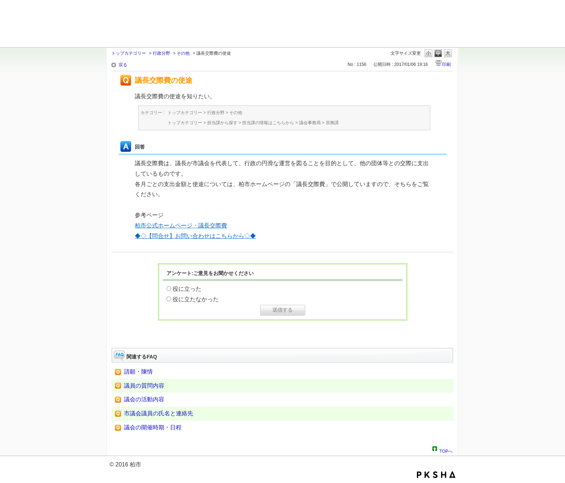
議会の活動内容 (144, 399)
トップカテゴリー (128, 53)
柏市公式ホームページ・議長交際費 (181, 225)
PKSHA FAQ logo (436, 474)
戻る (123, 64)
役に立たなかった (196, 299)
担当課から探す (222, 122)
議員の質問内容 (144, 386)
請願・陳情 (138, 372)
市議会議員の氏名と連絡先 (158, 413)
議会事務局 (310, 122)
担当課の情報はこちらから (268, 122)
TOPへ (446, 450)
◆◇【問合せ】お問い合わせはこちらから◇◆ (195, 236)
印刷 (446, 64)
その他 (183, 53)
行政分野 (161, 53)
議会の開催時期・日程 (153, 427)
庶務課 (332, 122)
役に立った (187, 289)
